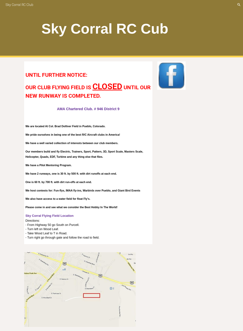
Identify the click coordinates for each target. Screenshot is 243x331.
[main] (105, 29)
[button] (239, 5)
